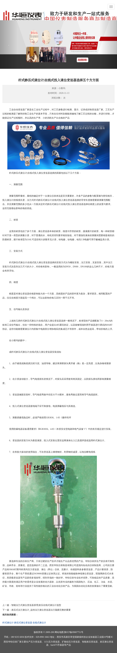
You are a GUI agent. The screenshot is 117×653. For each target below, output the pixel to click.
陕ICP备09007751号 (73, 632)
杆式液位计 (8, 622)
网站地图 (59, 632)
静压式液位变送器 (23, 622)
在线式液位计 (39, 622)
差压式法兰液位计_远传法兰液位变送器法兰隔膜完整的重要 (41, 610)
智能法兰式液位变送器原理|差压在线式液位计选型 (36, 605)
